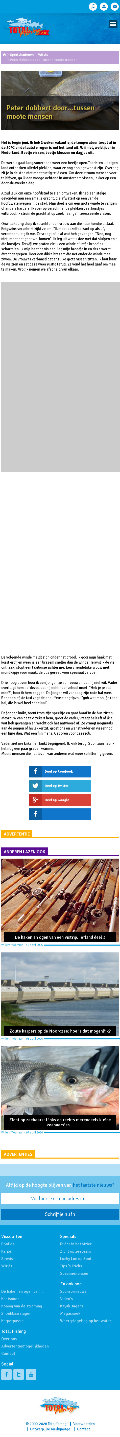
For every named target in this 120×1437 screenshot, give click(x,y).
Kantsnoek (10, 1298)
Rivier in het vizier (76, 1244)
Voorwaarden (84, 1424)
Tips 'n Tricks (71, 1266)
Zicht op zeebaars (75, 1251)
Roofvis (7, 1244)
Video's (66, 1298)
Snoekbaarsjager (16, 1313)
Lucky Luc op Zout (75, 1258)
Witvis (43, 54)
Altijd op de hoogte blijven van (60, 1185)
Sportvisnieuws (22, 54)
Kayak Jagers (71, 1306)
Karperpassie (12, 1320)
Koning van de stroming (21, 1306)
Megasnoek (70, 1313)
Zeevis (7, 1258)
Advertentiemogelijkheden (25, 1346)
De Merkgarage (58, 1429)
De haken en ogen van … (22, 1291)
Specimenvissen (74, 1273)
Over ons (9, 1338)
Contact (8, 1353)
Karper (7, 1251)
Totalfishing (57, 1424)
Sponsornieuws (73, 1291)
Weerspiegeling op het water (85, 1320)
